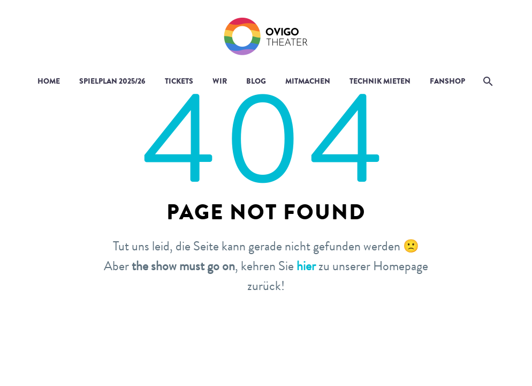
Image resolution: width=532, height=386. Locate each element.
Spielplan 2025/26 (112, 81)
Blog (256, 81)
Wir (219, 81)
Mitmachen (307, 81)
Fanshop (447, 81)
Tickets (179, 81)
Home (48, 81)
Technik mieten (380, 81)
